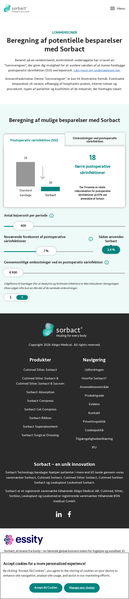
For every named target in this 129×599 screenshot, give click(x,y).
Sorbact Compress (40, 401)
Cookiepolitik (94, 431)
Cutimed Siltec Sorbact (40, 370)
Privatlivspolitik (94, 422)
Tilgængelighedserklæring (94, 439)
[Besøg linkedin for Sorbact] (58, 515)
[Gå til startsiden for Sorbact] (17, 8)
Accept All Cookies (45, 588)
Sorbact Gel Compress (40, 410)
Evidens (94, 405)
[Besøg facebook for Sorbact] (69, 515)
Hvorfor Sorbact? (94, 379)
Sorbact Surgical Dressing (40, 436)
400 (23, 226)
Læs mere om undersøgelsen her (97, 70)
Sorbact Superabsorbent (40, 427)
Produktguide (94, 396)
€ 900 (13, 273)
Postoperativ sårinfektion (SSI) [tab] (34, 140)
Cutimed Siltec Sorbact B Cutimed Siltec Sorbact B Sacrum (40, 381)
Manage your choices (82, 588)
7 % (46, 252)
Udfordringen (94, 370)
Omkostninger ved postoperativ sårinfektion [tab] (95, 139)
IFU (102, 447)
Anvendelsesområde (94, 388)
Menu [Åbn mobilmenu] (121, 8)
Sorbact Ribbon (40, 419)
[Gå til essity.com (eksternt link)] (30, 540)
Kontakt (94, 413)
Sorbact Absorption (40, 393)
